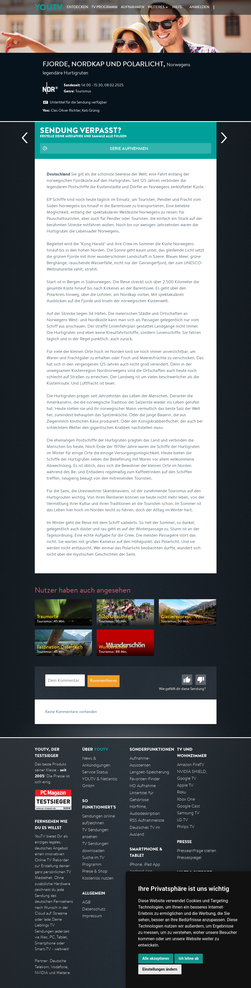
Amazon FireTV (190, 764)
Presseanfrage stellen (196, 850)
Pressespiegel (189, 857)
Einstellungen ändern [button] (160, 969)
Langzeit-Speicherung (149, 772)
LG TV (182, 819)
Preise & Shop (94, 871)
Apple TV (185, 785)
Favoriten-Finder (145, 779)
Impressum (92, 916)
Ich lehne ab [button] (189, 958)
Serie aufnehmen (129, 148)
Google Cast (188, 806)
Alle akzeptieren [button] (155, 958)
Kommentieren (103, 681)
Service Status (95, 772)
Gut (187, 679)
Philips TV (185, 826)
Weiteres (156, 7)
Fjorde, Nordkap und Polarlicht (103, 65)
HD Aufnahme (143, 785)
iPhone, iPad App (145, 864)
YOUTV (48, 7)
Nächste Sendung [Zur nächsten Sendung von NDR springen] (221, 138)
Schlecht (200, 679)
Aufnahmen (132, 7)
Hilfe (177, 7)
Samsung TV (188, 813)
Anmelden (199, 7)
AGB (86, 902)
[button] (213, 7)
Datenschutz (93, 909)
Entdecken (77, 7)
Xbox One (186, 799)
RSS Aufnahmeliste (147, 820)
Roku (181, 792)
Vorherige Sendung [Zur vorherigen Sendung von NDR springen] (27, 138)
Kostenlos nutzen (98, 878)
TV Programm (104, 7)
